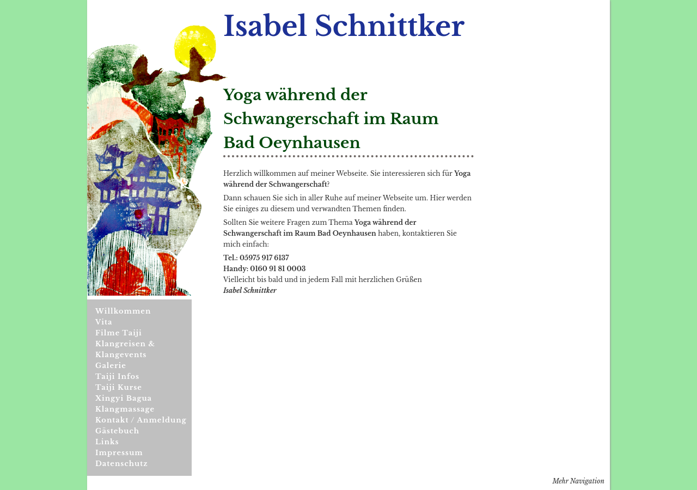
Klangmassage (125, 409)
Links (107, 441)
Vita (103, 322)
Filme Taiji (118, 333)
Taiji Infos (117, 376)
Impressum (119, 452)
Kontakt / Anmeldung (141, 420)
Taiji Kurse (118, 387)
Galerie (110, 365)
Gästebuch (117, 431)
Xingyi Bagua (123, 398)
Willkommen (123, 311)
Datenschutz (121, 463)
